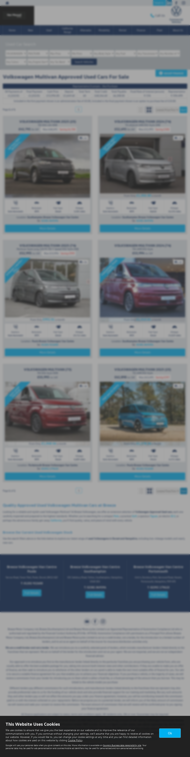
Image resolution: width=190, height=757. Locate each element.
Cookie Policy (75, 740)
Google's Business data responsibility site (122, 745)
